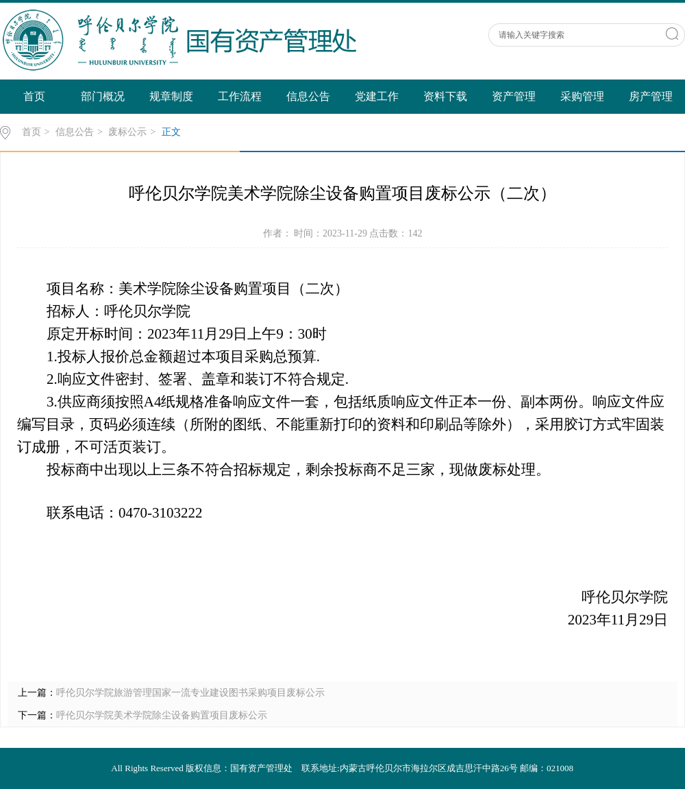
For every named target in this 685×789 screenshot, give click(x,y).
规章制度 (171, 96)
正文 (171, 132)
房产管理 (651, 96)
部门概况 (103, 96)
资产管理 (514, 96)
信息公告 (308, 96)
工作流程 (240, 96)
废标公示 (127, 132)
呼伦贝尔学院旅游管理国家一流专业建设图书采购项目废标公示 (190, 693)
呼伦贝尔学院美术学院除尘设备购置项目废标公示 (161, 715)
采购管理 (582, 96)
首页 (34, 96)
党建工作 (377, 96)
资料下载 (445, 96)
